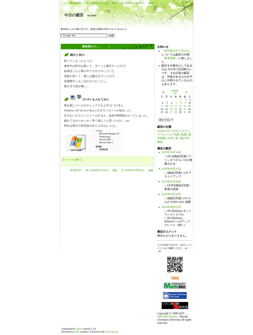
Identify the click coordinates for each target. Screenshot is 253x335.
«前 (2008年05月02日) (97, 3)
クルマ (183, 130)
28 (175, 112)
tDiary (79, 328)
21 (175, 109)
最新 (114, 3)
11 (162, 106)
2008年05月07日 (71, 46)
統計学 (184, 138)
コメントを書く (72, 159)
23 (185, 109)
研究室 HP (75, 3)
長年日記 (104, 46)
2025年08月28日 (171, 194)
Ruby (77, 331)
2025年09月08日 (171, 181)
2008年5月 (175, 92)
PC (169, 130)
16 (185, 106)
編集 (150, 3)
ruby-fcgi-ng (111, 331)
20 (171, 109)
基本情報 (170, 58)
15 (180, 106)
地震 (183, 134)
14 (175, 106)
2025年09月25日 (171, 168)
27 (171, 112)
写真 (176, 134)
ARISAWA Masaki (167, 316)
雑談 (160, 141)
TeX (175, 130)
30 (185, 112)
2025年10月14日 (171, 152)
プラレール (164, 134)
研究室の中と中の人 (177, 50)
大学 (170, 138)
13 (171, 106)
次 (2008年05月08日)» (133, 3)
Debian (161, 130)
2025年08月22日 (171, 206)
